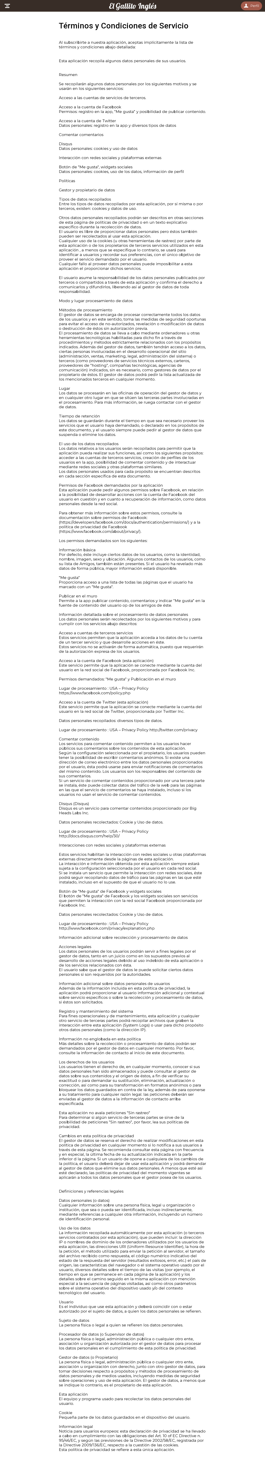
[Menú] (7, 5)
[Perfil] (251, 5)
